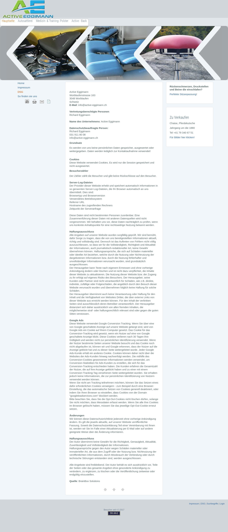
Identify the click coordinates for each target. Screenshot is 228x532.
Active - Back (79, 21)
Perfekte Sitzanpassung (183, 94)
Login (222, 504)
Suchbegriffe (212, 504)
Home (21, 83)
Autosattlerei (25, 21)
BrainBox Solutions (89, 481)
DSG (203, 504)
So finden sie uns (27, 96)
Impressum (24, 87)
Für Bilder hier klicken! (182, 137)
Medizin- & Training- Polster (52, 21)
